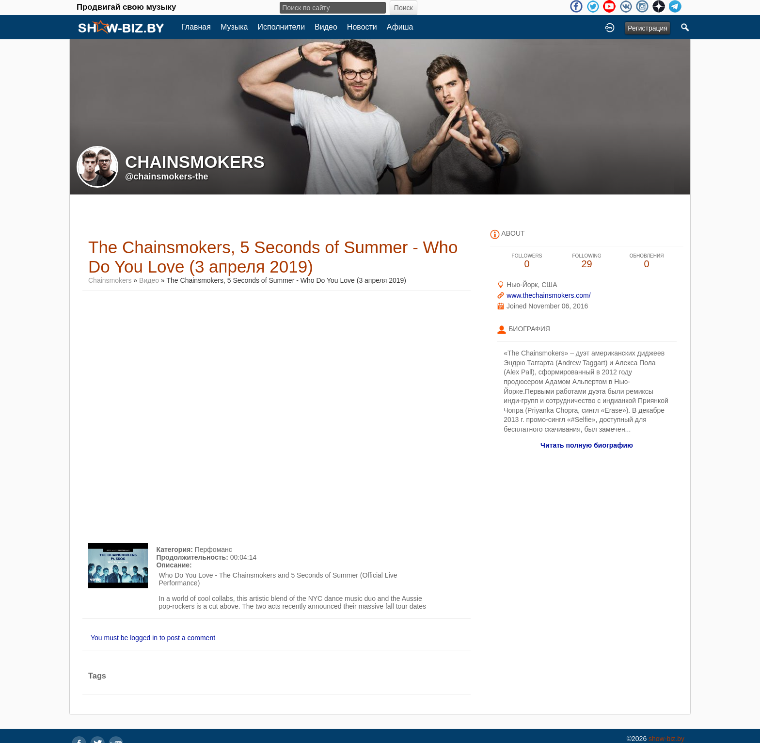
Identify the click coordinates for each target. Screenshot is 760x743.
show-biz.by (666, 739)
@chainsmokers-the (166, 176)
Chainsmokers (109, 280)
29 (587, 261)
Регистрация (647, 28)
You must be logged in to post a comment (153, 638)
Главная (196, 27)
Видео (326, 27)
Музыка (234, 27)
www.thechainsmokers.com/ (549, 295)
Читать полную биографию (586, 445)
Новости (362, 27)
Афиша (400, 27)
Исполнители (281, 27)
